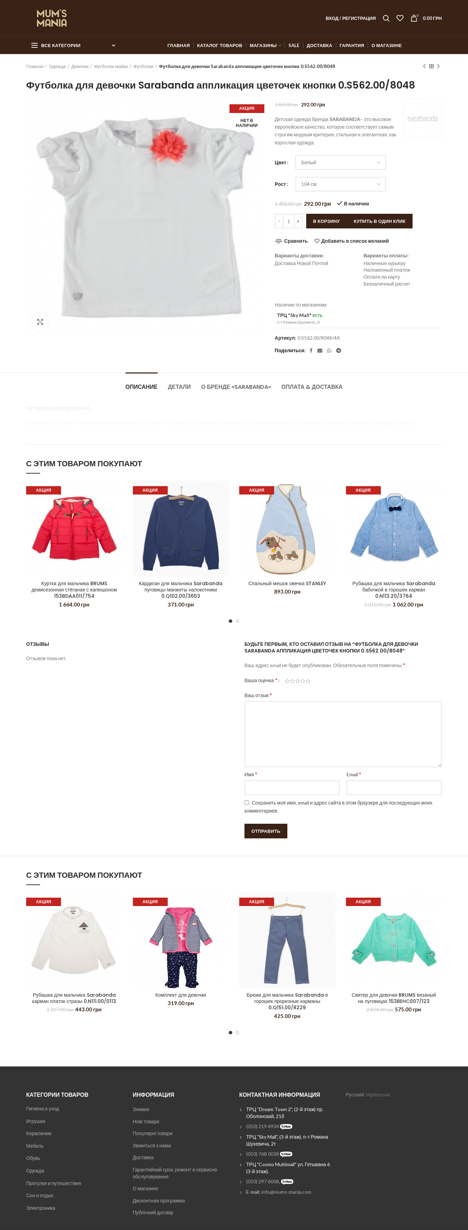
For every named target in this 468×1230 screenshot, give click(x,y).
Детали (179, 387)
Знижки (141, 1109)
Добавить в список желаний (354, 241)
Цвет (280, 162)
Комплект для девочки (180, 995)
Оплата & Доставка (311, 387)
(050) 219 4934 (262, 1126)
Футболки (143, 66)
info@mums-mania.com (286, 1192)
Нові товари (146, 1121)
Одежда (57, 66)
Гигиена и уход (42, 1108)
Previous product (424, 66)
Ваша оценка (261, 680)
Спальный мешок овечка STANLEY (287, 583)
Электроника (40, 1208)
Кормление (39, 1133)
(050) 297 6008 (262, 1181)
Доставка (143, 1157)
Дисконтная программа (159, 1200)
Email (354, 774)
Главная (34, 66)
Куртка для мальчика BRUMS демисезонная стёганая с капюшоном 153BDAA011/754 (74, 589)
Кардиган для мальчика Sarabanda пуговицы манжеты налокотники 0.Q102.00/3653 (180, 589)
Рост (280, 184)
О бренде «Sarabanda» (236, 387)
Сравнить (296, 241)
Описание (142, 387)
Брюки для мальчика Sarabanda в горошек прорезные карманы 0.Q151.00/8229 (287, 1001)
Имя (250, 774)
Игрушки (35, 1121)
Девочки (80, 66)
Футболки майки (111, 66)
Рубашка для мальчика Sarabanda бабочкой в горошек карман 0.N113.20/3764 (393, 589)
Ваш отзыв (258, 695)
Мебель (35, 1146)
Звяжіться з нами (152, 1145)
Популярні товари (153, 1133)
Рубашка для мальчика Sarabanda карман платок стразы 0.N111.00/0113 (74, 998)
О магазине (146, 1188)
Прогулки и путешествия (53, 1183)
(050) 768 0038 (262, 1154)
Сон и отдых (39, 1195)
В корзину (326, 221)
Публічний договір (153, 1212)
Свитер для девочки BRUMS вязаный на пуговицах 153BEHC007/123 (394, 998)
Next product (438, 66)
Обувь (33, 1158)
